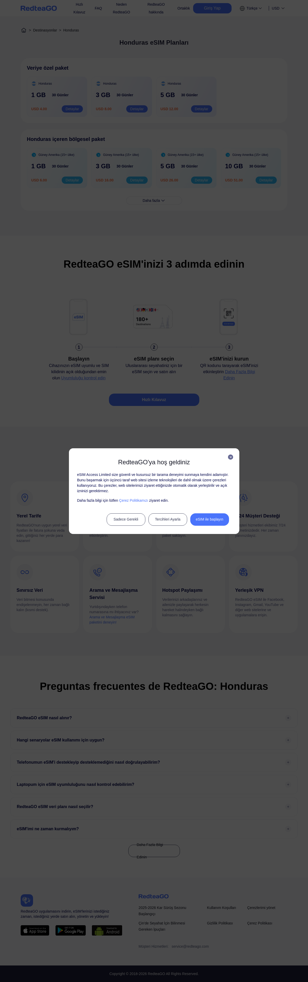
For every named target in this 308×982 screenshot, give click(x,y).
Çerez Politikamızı (133, 500)
